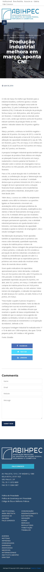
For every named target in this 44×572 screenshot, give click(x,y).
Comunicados (8, 543)
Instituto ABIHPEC (10, 555)
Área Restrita (8, 513)
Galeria (5, 518)
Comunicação (27, 511)
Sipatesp (6, 557)
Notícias (6, 538)
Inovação (25, 518)
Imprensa (6, 541)
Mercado (25, 523)
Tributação (26, 528)
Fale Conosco (8, 4)
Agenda (5, 536)
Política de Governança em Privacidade (16, 498)
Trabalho (26, 530)
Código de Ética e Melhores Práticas (15, 501)
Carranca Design (36, 568)
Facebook (22, 346)
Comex (24, 520)
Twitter (22, 352)
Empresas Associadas (7, 546)
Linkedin (22, 358)
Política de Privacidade (10, 495)
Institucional (8, 511)
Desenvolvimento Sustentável (29, 514)
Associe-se (7, 516)
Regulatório (27, 525)
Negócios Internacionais (9, 551)
